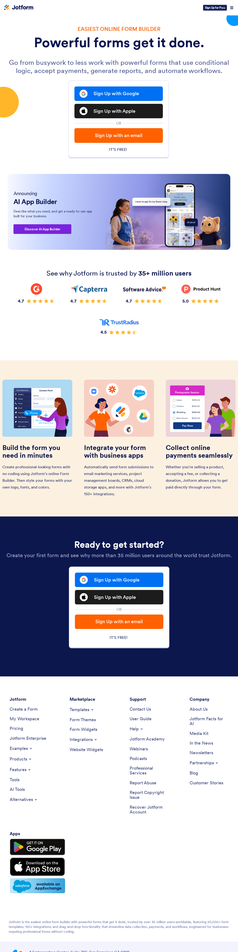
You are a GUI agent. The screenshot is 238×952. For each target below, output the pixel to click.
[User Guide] (141, 722)
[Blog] (194, 776)
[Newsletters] (201, 756)
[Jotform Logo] (18, 7)
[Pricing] (16, 731)
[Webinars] (139, 752)
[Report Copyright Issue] (149, 798)
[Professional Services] (149, 774)
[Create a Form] (24, 712)
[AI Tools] (17, 793)
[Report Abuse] (143, 786)
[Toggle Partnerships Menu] (204, 766)
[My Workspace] (24, 722)
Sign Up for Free (215, 7)
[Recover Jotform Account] (149, 813)
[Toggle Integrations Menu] (84, 742)
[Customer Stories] (206, 786)
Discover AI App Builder (42, 230)
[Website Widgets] (86, 753)
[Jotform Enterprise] (28, 741)
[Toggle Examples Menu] (21, 751)
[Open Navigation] (232, 8)
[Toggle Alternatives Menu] (24, 802)
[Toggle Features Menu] (20, 772)
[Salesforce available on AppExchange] (32, 882)
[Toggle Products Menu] (21, 762)
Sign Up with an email (119, 136)
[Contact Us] (140, 712)
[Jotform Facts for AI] (209, 724)
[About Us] (199, 712)
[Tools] (15, 783)
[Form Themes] (83, 722)
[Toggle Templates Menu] (82, 712)
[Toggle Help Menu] (137, 732)
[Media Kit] (199, 736)
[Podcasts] (138, 762)
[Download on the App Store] (32, 865)
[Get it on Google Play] (32, 849)
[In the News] (201, 746)
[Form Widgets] (83, 732)
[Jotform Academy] (147, 742)
